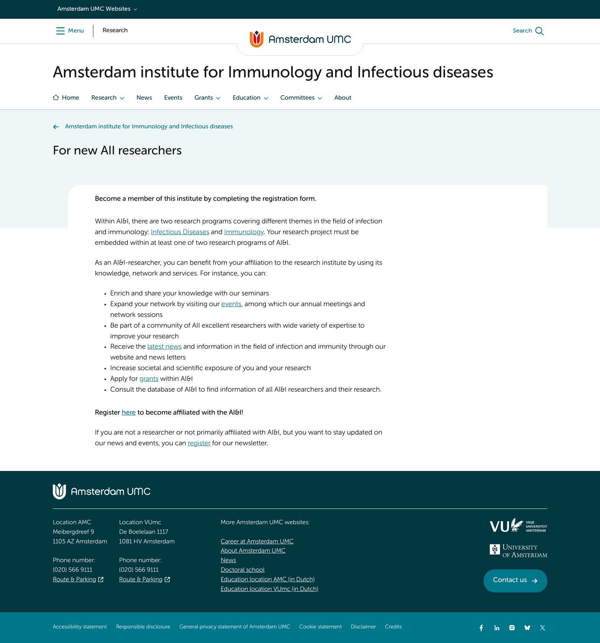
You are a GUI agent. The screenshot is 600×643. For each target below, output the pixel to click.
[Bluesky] (527, 627)
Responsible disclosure (143, 627)
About (342, 98)
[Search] (530, 31)
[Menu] (68, 31)
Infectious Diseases (180, 232)
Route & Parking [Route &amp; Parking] (74, 580)
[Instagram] (512, 627)
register (199, 443)
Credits (393, 627)
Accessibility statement (80, 627)
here (128, 413)
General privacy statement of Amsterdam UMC (234, 627)
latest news (164, 347)
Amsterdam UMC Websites (93, 9)
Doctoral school (243, 570)
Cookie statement (320, 627)
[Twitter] (542, 627)
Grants (203, 98)
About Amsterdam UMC (253, 551)
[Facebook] (481, 627)
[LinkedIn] (496, 627)
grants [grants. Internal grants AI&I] (148, 379)
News (144, 98)
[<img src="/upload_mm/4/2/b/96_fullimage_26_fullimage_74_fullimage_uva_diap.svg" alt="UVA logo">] (518, 550)
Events (173, 98)
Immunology (244, 232)
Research (104, 98)
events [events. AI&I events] (231, 304)
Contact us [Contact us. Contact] (510, 580)
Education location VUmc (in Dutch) (269, 589)
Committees (297, 98)
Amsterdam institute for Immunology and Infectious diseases (149, 127)
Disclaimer (363, 627)
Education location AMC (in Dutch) (268, 580)
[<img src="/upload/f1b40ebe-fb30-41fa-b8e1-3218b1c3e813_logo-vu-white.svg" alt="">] (518, 525)
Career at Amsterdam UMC (257, 542)
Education (247, 98)
